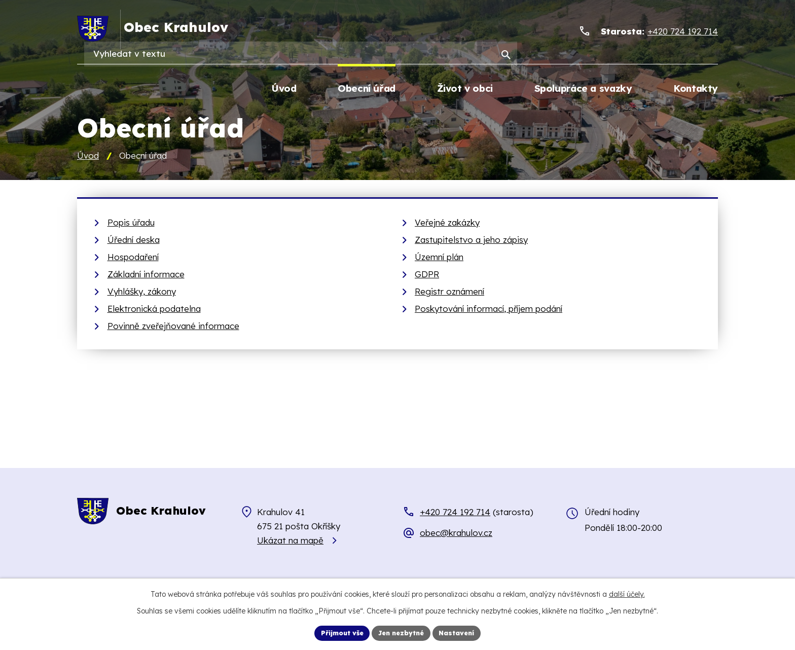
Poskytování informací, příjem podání (488, 309)
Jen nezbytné (402, 632)
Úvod (88, 157)
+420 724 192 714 (455, 513)
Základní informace (146, 275)
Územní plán (439, 257)
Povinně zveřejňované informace (173, 326)
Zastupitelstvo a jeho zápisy (471, 240)
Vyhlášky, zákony (141, 292)
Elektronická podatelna (154, 309)
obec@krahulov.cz (456, 534)
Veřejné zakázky (447, 223)
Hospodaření (133, 257)
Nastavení (464, 632)
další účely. (627, 592)
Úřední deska (133, 240)
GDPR (427, 275)
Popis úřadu (131, 223)
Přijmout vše (336, 632)
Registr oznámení (449, 292)
